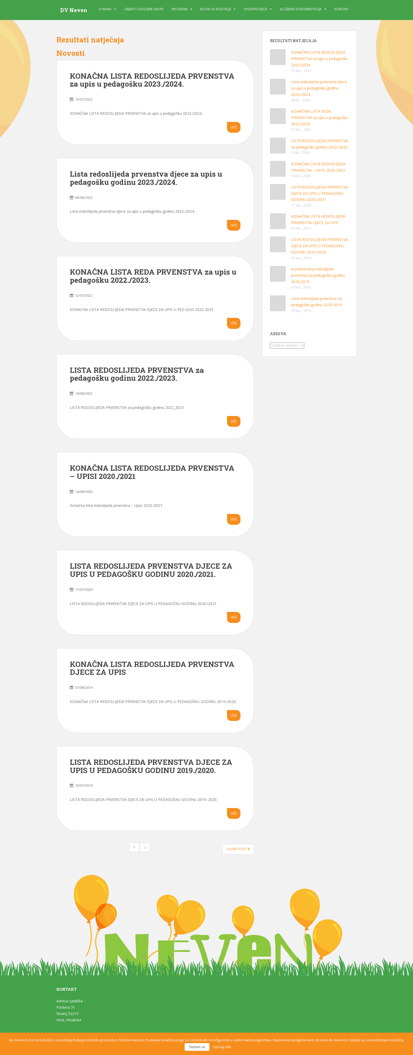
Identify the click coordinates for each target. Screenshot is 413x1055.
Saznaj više (222, 1046)
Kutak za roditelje (215, 9)
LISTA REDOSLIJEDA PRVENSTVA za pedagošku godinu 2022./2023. (137, 374)
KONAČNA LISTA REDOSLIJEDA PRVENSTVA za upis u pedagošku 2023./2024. (152, 80)
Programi (179, 9)
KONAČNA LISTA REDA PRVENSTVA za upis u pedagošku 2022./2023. (153, 276)
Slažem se (197, 1046)
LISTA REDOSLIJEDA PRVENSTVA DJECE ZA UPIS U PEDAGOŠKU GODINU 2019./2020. (151, 766)
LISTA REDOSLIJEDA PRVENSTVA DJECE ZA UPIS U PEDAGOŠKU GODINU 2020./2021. (151, 570)
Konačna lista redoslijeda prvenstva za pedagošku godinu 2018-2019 (318, 275)
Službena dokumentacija (301, 9)
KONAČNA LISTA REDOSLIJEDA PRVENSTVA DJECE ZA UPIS (152, 668)
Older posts (238, 849)
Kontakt (341, 9)
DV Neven (73, 10)
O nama (105, 9)
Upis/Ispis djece (255, 9)
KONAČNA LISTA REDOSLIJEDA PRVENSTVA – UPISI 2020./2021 (152, 472)
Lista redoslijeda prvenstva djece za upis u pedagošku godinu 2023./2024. (146, 178)
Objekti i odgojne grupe (144, 9)
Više (234, 127)
